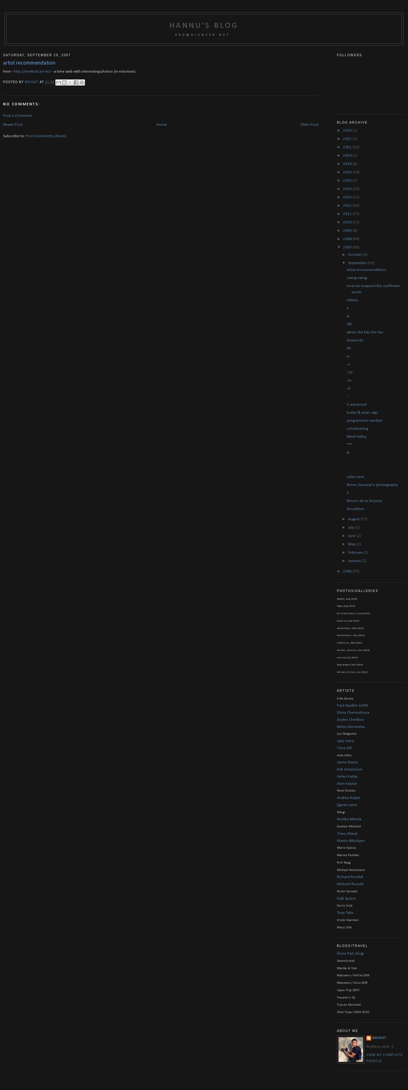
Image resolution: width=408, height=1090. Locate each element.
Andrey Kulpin (348, 798)
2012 (348, 206)
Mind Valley (357, 437)
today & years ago (362, 413)
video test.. (356, 477)
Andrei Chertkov (350, 720)
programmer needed (364, 421)
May (352, 544)
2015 (348, 181)
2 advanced (357, 405)
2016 (348, 172)
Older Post (309, 125)
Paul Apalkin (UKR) (352, 705)
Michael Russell (350, 884)
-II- (349, 389)
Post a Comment (17, 116)
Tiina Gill (344, 748)
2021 (348, 147)
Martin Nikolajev (351, 841)
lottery (352, 300)
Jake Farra (345, 741)
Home (161, 125)
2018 (348, 164)
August (354, 519)
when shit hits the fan (365, 332)
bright (32, 82)
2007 (348, 247)
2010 (348, 222)
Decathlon (355, 509)
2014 (348, 189)
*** (349, 445)
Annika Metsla (349, 819)
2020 (348, 156)
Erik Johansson (349, 769)
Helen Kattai (347, 777)
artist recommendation (366, 270)
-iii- (349, 380)
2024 (348, 131)
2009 (348, 231)
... (348, 461)
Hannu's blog (203, 26)
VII (349, 348)
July (351, 528)
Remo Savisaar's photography (372, 485)
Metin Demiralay (351, 727)
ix (348, 316)
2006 (348, 571)
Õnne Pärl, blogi (350, 954)
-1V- (350, 372)
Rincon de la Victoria (364, 501)
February (356, 553)
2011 (348, 214)
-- (348, 397)
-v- (349, 364)
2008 (348, 239)
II (348, 493)
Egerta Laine (347, 805)
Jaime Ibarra (347, 762)
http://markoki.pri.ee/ (32, 72)
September (358, 263)
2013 (348, 197)
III (348, 453)
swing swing (357, 278)
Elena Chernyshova (353, 713)
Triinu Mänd (347, 834)
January (355, 561)
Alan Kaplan (347, 784)
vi (348, 356)
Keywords (355, 340)
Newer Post (13, 125)
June (352, 536)
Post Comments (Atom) (46, 136)
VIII (349, 324)
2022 (348, 139)
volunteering (357, 429)
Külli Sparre (346, 899)
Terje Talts (345, 913)
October (355, 255)
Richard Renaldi (350, 877)
